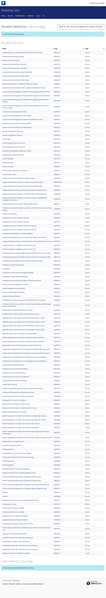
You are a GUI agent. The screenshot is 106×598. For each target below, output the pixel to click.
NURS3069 (57, 424)
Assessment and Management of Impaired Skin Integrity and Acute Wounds (26, 92)
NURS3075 (57, 143)
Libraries (19, 584)
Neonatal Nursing (7, 449)
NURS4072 (57, 365)
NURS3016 (57, 469)
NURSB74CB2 (58, 182)
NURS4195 (57, 512)
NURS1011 (57, 481)
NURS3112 (57, 449)
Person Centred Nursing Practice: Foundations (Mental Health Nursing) (24, 488)
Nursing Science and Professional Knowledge (16, 453)
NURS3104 (57, 296)
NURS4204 (57, 218)
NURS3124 (57, 292)
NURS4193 (57, 453)
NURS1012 (57, 484)
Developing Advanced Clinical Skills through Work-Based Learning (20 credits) (26, 253)
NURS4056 (57, 300)
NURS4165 (57, 284)
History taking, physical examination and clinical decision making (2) (23, 341)
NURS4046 (57, 178)
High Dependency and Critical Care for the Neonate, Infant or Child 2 (23, 326)
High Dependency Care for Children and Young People (19, 333)
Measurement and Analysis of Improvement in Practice (19, 408)
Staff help (102, 3)
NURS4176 (57, 123)
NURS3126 (57, 230)
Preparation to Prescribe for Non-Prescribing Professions (20, 500)
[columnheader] (27, 49)
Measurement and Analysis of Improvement (16, 404)
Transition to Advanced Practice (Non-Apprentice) (17, 538)
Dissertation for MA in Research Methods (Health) (17, 273)
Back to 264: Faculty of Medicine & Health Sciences (80, 26)
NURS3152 (57, 445)
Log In (38, 16)
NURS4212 (57, 400)
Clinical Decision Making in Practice (13, 155)
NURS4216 (57, 305)
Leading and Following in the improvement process (18, 392)
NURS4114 (57, 349)
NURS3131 (57, 553)
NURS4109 (57, 257)
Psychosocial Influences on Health (13, 508)
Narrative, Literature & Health (11, 445)
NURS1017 (57, 131)
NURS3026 (57, 416)
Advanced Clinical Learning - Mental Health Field (17, 72)
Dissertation (6, 269)
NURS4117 (57, 473)
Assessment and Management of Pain (14, 112)
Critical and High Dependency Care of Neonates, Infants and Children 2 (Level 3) (27, 241)
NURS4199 (57, 68)
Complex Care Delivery (9, 214)
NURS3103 (57, 261)
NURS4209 (57, 322)
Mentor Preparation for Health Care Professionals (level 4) (20, 427)
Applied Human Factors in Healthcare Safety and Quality (20, 84)
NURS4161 (57, 314)
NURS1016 (57, 373)
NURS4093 (57, 461)
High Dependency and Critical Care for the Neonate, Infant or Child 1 (23, 318)
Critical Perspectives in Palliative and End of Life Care (19, 245)
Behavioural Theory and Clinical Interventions (16, 123)
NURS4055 (57, 186)
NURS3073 (57, 241)
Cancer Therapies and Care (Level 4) (13, 147)
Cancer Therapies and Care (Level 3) (13, 143)
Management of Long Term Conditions (14, 400)
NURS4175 (57, 88)
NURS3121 (57, 116)
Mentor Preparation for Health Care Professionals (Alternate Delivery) (24, 416)
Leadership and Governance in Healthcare (15, 377)
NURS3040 (57, 465)
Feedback (30, 16)
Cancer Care (6, 139)
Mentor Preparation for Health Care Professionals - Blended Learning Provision (27, 438)
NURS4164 (57, 520)
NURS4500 (57, 457)
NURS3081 (57, 438)
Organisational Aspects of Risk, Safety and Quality (18, 457)
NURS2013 (57, 127)
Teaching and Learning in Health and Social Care (17, 524)
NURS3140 (57, 139)
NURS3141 (57, 204)
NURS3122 (57, 151)
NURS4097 (57, 147)
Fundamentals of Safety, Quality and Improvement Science (20, 314)
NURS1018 (57, 159)
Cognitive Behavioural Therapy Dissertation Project (18, 178)
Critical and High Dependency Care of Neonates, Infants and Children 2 (24, 237)
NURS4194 (57, 174)
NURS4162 (57, 392)
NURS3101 (57, 504)
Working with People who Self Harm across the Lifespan (19, 545)
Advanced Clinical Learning (10, 60)
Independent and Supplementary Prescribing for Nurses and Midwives (24, 357)
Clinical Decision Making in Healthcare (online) (16, 151)
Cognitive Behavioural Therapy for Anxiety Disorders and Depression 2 (24, 194)
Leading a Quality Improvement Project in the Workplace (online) (22, 388)
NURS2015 (57, 541)
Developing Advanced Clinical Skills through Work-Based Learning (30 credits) (26, 257)
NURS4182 (57, 310)
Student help (94, 3)
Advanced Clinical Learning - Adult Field (14, 64)
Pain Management (8, 461)
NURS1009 (57, 477)
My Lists (10, 16)
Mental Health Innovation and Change (14, 412)
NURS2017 (57, 170)
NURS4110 (57, 80)
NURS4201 (57, 381)
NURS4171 (57, 84)
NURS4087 (57, 96)
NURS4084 (57, 101)
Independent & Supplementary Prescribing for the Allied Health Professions (26, 349)
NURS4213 (57, 233)
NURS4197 (57, 64)
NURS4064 (57, 209)
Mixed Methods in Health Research (13, 441)
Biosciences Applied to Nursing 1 (12, 131)
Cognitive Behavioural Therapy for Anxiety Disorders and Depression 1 (24, 190)
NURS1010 (57, 488)
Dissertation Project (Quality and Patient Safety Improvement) (21, 280)
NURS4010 (57, 273)
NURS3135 (57, 119)
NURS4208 (57, 396)
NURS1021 (57, 163)
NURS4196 (57, 214)
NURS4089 (57, 496)
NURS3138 (57, 155)
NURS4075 (57, 369)
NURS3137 (57, 112)
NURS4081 (57, 237)
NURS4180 (57, 76)
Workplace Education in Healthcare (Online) (16, 553)
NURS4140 (57, 280)
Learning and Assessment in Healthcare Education (18, 396)
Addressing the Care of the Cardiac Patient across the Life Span (22, 52)
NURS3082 (57, 516)
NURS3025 (57, 353)
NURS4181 (57, 534)
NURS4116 (57, 245)
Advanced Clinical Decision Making (13, 56)
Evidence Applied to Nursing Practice (13, 288)
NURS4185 (57, 549)
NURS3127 (57, 222)
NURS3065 (57, 420)
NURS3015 (57, 249)
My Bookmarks (20, 16)
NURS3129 (57, 326)
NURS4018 (57, 276)
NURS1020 (57, 135)
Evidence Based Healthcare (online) (13, 292)
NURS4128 (57, 427)
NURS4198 (57, 72)
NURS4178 (57, 337)
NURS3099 (57, 357)
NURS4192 (57, 361)
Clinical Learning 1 (8, 159)
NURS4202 (57, 269)
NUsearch (12, 584)
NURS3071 (57, 492)
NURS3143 (57, 333)
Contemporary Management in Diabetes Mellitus (17, 233)
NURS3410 (57, 412)
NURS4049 (57, 441)
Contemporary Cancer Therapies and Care (15, 218)
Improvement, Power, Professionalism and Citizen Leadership (21, 345)
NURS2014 (57, 166)
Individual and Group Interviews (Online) (15, 369)
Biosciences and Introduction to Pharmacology (16, 127)
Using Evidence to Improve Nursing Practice (15, 541)
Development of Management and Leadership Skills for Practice (22, 261)
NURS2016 (57, 508)
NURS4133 (57, 404)
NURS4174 (57, 529)
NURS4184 (57, 194)
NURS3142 (57, 52)
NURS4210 (57, 56)
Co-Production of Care (9, 174)
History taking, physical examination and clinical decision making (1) (23, 337)
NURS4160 (57, 345)
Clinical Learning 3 (8, 166)
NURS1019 (57, 288)
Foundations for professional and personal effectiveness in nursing (23, 300)
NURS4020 (57, 524)
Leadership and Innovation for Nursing (14, 381)
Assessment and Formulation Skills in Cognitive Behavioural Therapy (23, 88)
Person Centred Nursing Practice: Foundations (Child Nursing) (21, 481)
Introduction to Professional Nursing (13, 373)
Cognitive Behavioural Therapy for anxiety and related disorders (22, 182)
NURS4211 (57, 500)
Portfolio (5, 492)
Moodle (5, 584)
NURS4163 (57, 408)
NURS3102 (57, 60)
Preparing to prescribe (9, 504)
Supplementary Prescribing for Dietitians (15, 516)
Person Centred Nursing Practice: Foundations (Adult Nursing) (21, 477)
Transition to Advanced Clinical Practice (14, 534)
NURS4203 (57, 330)
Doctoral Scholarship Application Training (15, 284)
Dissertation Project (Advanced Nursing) (14, 276)
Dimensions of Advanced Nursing (12, 265)
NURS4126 (57, 432)
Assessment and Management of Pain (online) (16, 116)
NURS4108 (57, 253)
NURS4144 (57, 199)
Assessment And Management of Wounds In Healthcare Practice (22, 119)
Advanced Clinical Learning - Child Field (14, 68)
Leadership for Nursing (9, 384)
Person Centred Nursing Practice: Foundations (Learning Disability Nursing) (25, 484)
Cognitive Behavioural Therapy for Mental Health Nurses (20, 204)
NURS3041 (57, 92)
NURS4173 (57, 377)
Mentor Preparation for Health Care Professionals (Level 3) (20, 424)
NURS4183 (57, 190)
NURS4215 (57, 538)
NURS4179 (57, 341)
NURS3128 (57, 318)
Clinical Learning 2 (8, 163)
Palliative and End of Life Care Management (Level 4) (18, 473)
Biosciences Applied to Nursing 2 (12, 135)
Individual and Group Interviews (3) (13, 365)
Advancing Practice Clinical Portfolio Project (15, 80)
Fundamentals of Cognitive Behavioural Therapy (17, 310)
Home (3, 16)
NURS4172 (57, 265)
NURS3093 (57, 545)
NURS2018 (57, 384)
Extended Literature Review (11, 296)
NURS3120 (57, 107)
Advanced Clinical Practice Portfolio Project (15, 76)
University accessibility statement (32, 584)
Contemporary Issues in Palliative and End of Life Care (19, 226)
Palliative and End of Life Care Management (16, 469)
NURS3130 (57, 388)
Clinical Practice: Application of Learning (14, 170)
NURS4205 (57, 226)
